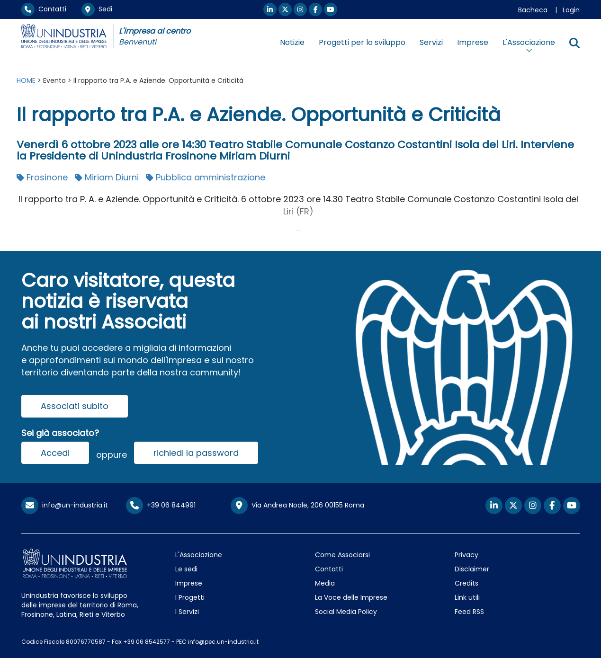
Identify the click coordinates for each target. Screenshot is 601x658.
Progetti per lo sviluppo (362, 42)
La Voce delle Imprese (351, 597)
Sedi (96, 9)
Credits (466, 583)
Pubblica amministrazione (205, 177)
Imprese (472, 42)
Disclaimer (472, 569)
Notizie (292, 42)
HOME (26, 80)
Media (325, 583)
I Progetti (190, 597)
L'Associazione (198, 555)
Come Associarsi (342, 555)
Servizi (431, 42)
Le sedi (186, 569)
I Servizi (187, 611)
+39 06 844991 (161, 505)
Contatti (43, 9)
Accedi (55, 453)
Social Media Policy (346, 611)
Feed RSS (469, 611)
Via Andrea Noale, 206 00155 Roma (297, 505)
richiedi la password (196, 453)
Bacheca (532, 10)
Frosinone (42, 177)
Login (571, 10)
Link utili (467, 597)
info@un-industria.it (64, 505)
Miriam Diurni (107, 177)
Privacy (466, 555)
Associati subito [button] (74, 406)
